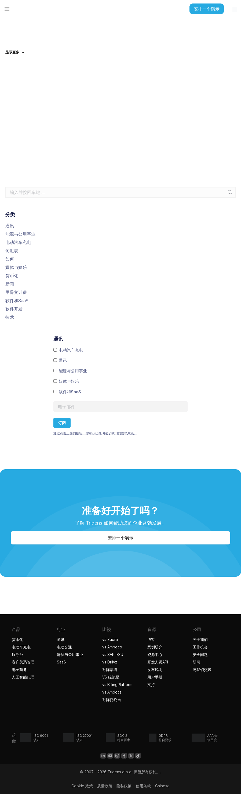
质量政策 (104, 786)
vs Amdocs (112, 692)
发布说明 (154, 669)
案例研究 (154, 647)
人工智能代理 (24, 677)
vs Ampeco (112, 647)
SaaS (61, 662)
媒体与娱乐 (16, 267)
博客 (151, 639)
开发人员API (157, 662)
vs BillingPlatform (117, 684)
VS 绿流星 (110, 677)
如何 (9, 259)
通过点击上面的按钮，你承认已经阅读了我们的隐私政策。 (95, 433)
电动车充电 (21, 647)
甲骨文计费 (16, 292)
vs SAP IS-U (112, 654)
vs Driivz (109, 662)
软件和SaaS (16, 300)
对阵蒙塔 (109, 669)
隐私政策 (124, 786)
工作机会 (200, 647)
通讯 (9, 225)
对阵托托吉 (112, 699)
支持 (151, 684)
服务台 (17, 654)
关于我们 (200, 639)
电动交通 (64, 647)
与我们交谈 (202, 669)
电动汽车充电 (18, 242)
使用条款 (143, 786)
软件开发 (14, 309)
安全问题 (200, 654)
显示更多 (14, 52)
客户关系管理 (23, 662)
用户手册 (154, 677)
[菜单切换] (7, 9)
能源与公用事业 (20, 234)
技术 (9, 317)
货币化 (11, 275)
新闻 (9, 284)
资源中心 (154, 654)
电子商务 (19, 669)
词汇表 (11, 250)
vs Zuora (110, 639)
